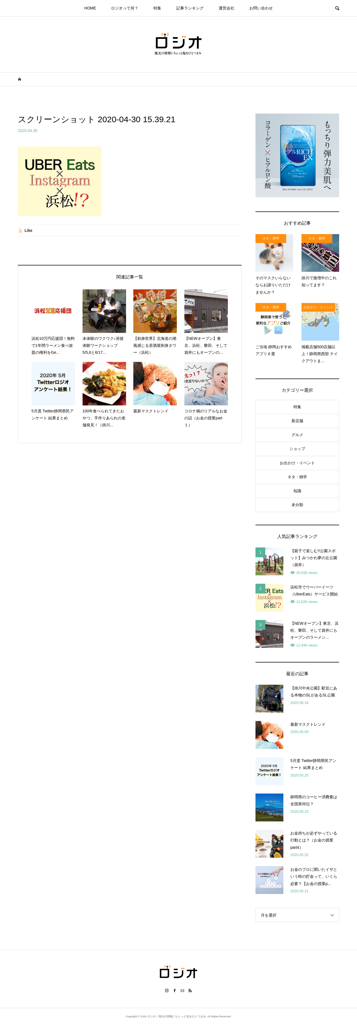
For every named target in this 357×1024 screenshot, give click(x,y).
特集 (157, 8)
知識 (297, 491)
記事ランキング (190, 8)
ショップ (297, 448)
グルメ (297, 434)
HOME (90, 8)
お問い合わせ (261, 8)
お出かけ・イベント (297, 463)
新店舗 (297, 421)
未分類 (297, 505)
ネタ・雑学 (297, 477)
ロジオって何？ (124, 8)
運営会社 (226, 8)
